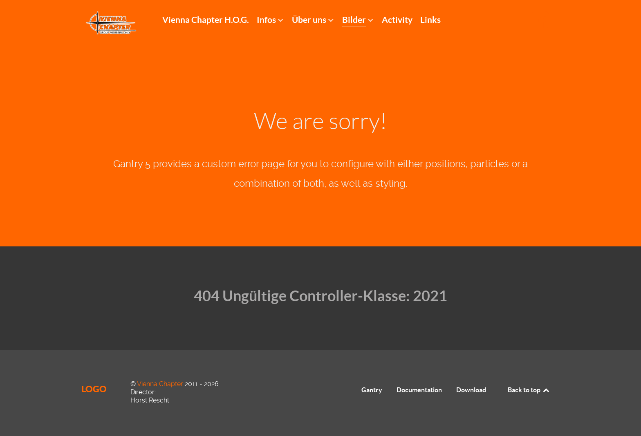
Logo (94, 389)
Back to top (529, 390)
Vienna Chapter (161, 384)
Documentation (419, 390)
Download (471, 390)
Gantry (371, 390)
